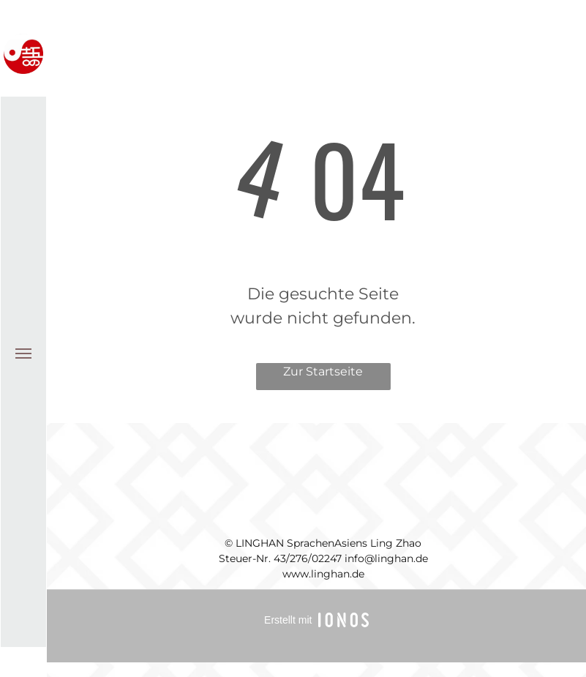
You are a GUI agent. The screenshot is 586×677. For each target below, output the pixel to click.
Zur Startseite (323, 371)
